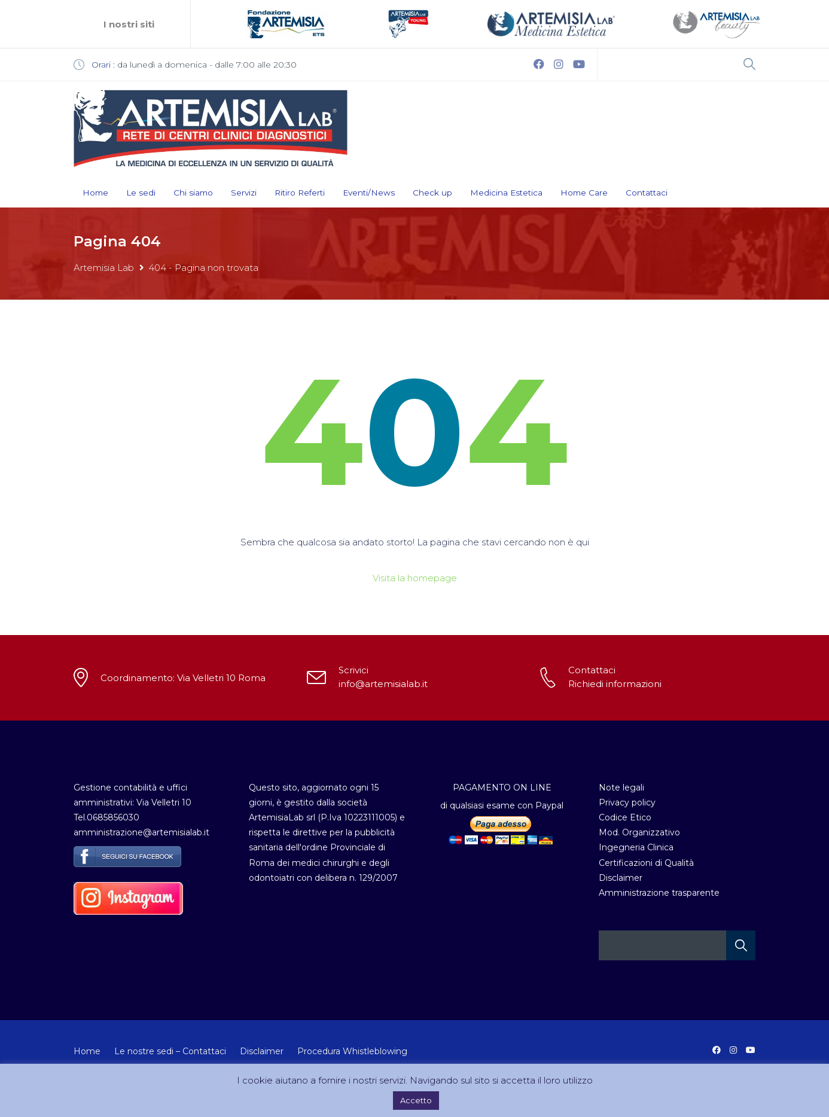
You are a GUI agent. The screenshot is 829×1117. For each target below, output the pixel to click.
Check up (432, 192)
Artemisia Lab (104, 267)
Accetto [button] (416, 1100)
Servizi (244, 192)
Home (95, 192)
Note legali (621, 787)
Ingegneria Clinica (636, 847)
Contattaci (647, 192)
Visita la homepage (415, 578)
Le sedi (141, 192)
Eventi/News (369, 192)
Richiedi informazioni (615, 683)
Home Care (584, 192)
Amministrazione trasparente (659, 892)
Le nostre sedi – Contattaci (170, 1051)
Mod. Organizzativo (639, 832)
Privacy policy (627, 802)
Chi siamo (193, 192)
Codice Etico (625, 817)
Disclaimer (620, 877)
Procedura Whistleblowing (352, 1051)
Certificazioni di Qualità (646, 862)
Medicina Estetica (506, 192)
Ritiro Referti (300, 192)
